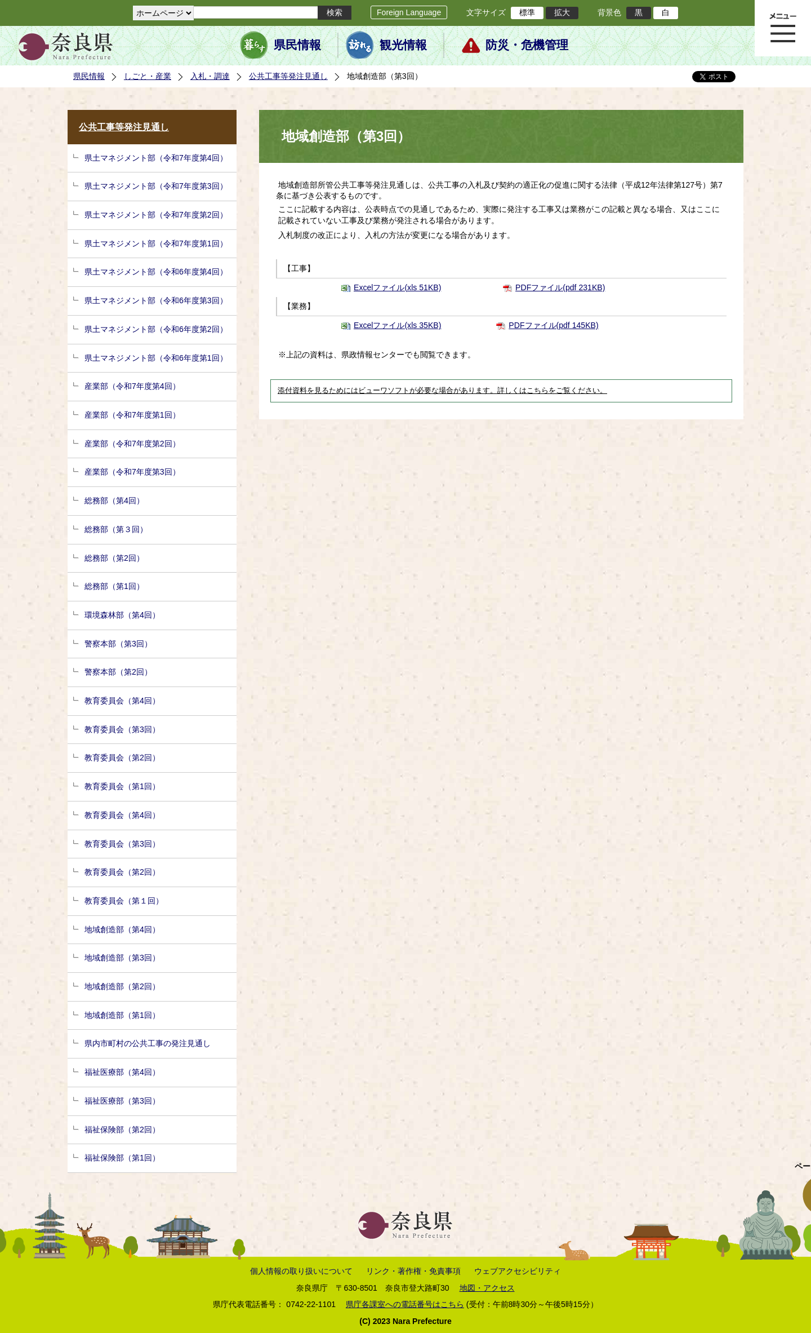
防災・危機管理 (526, 45)
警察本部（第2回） (118, 671)
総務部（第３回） (116, 529)
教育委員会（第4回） (122, 700)
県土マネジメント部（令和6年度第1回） (156, 357)
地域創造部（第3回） (122, 957)
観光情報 (403, 45)
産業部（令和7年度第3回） (132, 471)
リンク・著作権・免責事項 (413, 1271)
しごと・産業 (147, 76)
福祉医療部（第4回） (122, 1072)
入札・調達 (210, 76)
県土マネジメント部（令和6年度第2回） (156, 329)
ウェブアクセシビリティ (517, 1271)
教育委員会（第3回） (122, 729)
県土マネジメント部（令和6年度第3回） (156, 300)
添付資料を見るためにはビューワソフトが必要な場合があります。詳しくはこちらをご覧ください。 (442, 391)
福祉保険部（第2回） (122, 1129)
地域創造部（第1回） (122, 1015)
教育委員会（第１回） (123, 900)
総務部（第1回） (114, 586)
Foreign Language (409, 12)
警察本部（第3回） (118, 643)
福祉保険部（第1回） (122, 1157)
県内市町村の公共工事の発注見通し (147, 1043)
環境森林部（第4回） (122, 614)
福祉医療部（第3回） (122, 1100)
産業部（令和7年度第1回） (132, 414)
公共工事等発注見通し (288, 76)
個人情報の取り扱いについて (301, 1271)
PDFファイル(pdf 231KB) (560, 287)
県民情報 (297, 45)
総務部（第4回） (114, 500)
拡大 (562, 12)
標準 (527, 12)
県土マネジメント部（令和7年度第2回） (156, 214)
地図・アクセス (487, 1287)
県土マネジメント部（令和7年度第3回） (156, 186)
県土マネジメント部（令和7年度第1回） (156, 243)
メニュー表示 (783, 28)
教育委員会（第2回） (122, 757)
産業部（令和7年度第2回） (132, 443)
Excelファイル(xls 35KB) (397, 325)
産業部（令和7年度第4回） (132, 386)
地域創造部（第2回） (122, 986)
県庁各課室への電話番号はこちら (405, 1304)
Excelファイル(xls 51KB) (397, 287)
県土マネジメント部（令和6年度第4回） (156, 271)
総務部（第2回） (114, 558)
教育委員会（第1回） (122, 786)
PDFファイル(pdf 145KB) (553, 325)
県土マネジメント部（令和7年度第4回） (156, 157)
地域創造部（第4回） (122, 929)
